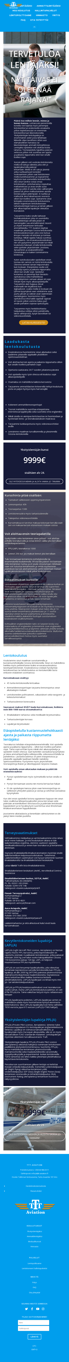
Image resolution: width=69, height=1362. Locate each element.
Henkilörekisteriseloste (36, 1186)
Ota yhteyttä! (39, 20)
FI (34, 26)
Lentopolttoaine (20, 15)
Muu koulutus (21, 10)
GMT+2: (34, 1349)
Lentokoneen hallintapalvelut (34, 1268)
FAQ (23, 20)
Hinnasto (42, 15)
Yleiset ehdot (36, 1191)
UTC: (34, 1346)
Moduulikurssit (34, 1241)
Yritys (56, 15)
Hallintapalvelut (46, 10)
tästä (14, 865)
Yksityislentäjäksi (34, 1231)
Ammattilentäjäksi (48, 6)
